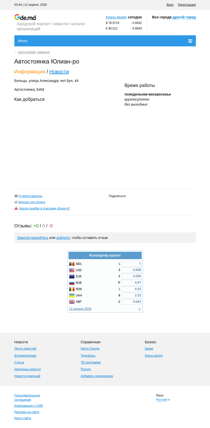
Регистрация (187, 5)
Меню (105, 41)
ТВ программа (91, 362)
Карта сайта (22, 418)
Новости (59, 71)
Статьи (19, 362)
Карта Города (90, 348)
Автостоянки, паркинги (34, 52)
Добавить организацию (97, 376)
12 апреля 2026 (80, 309)
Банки (149, 348)
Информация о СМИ (28, 406)
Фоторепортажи (25, 355)
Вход (170, 5)
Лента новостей (25, 348)
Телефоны (88, 355)
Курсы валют (116, 17)
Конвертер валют (105, 255)
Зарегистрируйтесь (33, 238)
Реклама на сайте (27, 412)
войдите (63, 238)
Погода (86, 369)
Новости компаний (27, 376)
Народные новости (27, 369)
